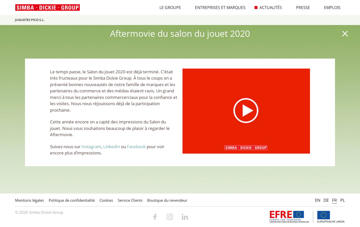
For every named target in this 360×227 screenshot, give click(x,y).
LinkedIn (111, 146)
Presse (300, 7)
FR (334, 200)
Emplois (329, 7)
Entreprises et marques (218, 7)
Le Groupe (167, 7)
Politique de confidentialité (72, 200)
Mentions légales (29, 200)
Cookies (106, 200)
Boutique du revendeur (167, 200)
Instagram (91, 146)
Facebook (136, 146)
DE (326, 200)
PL (342, 200)
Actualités (268, 7)
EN (317, 200)
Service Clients (130, 200)
